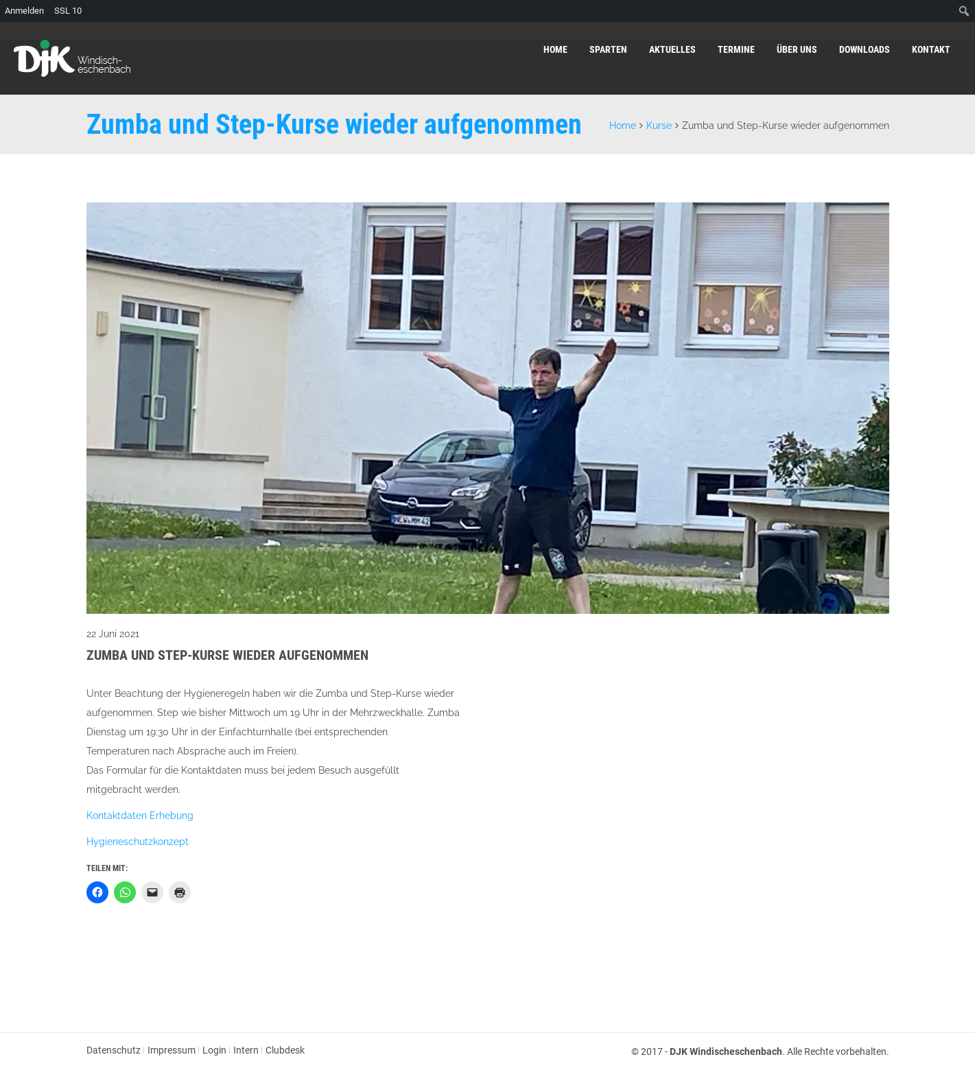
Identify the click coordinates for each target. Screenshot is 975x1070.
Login (214, 1050)
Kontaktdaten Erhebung (139, 815)
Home (555, 49)
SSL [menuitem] (68, 11)
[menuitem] (964, 11)
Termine (736, 49)
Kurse (659, 125)
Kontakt (931, 49)
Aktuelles (672, 49)
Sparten (608, 49)
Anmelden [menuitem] (24, 10)
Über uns (797, 49)
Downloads (864, 49)
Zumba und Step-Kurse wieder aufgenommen (227, 655)
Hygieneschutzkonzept (137, 841)
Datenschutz (113, 1050)
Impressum (172, 1050)
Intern (246, 1050)
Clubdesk (285, 1050)
